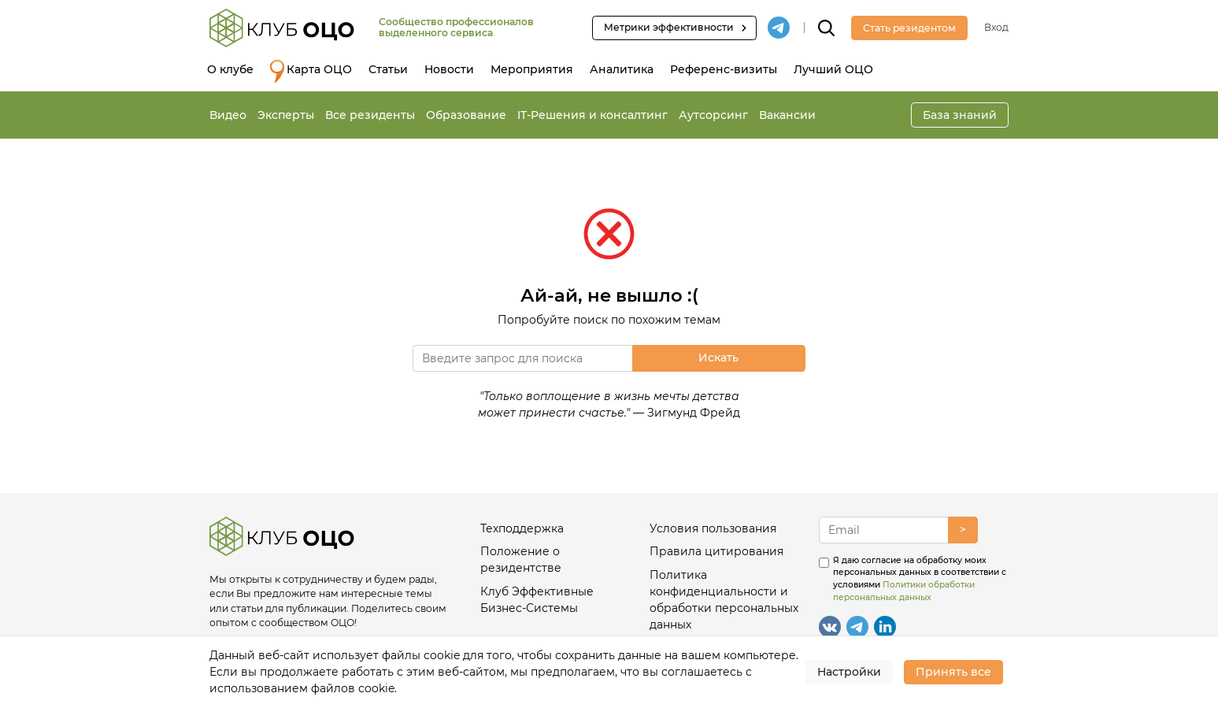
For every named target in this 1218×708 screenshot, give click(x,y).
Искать (718, 357)
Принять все (953, 672)
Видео (227, 115)
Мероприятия (532, 69)
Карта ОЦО (311, 71)
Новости (449, 69)
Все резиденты (370, 115)
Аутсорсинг (713, 115)
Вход (996, 27)
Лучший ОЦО (833, 69)
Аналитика (621, 69)
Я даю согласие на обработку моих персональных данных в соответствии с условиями (919, 578)
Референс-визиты (723, 69)
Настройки (849, 672)
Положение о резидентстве (520, 559)
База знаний (960, 115)
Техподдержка (522, 528)
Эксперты (285, 115)
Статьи (388, 69)
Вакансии (787, 115)
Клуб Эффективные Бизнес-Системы (537, 599)
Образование (466, 115)
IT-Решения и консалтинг (592, 115)
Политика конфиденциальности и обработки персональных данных (724, 600)
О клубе (230, 69)
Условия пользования (713, 528)
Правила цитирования (716, 551)
